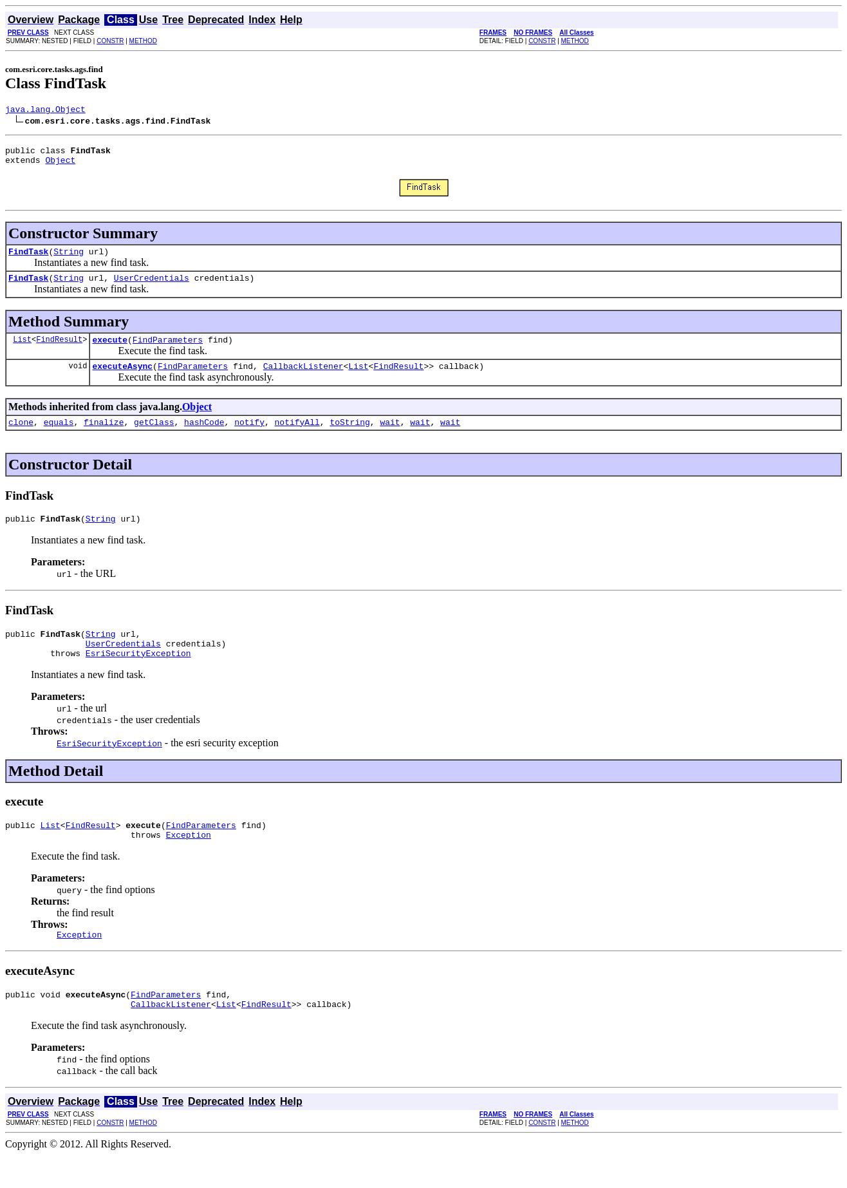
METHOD (143, 40)
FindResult (59, 350)
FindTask (28, 259)
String (68, 259)
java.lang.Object (45, 111)
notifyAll (297, 437)
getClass (154, 437)
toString (349, 437)
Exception (188, 861)
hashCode (204, 437)
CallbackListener (303, 379)
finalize (104, 437)
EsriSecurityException (138, 676)
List (22, 350)
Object (60, 165)
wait (390, 437)
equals (59, 437)
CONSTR (110, 40)
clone (20, 437)
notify (249, 437)
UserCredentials (151, 287)
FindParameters (168, 351)
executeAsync (122, 379)
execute (109, 351)
